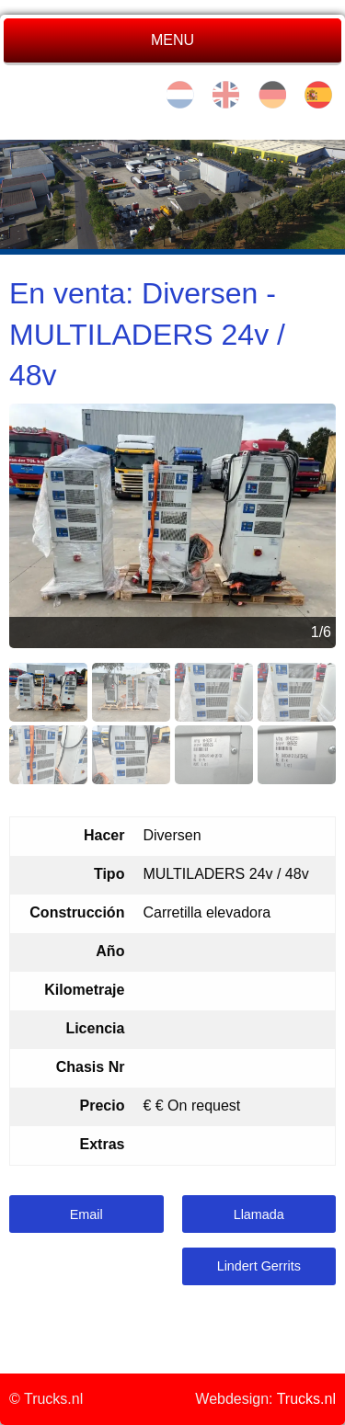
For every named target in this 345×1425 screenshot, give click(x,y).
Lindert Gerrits (259, 1266)
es (318, 94)
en (226, 94)
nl (180, 94)
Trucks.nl (306, 1399)
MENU (172, 40)
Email (86, 1214)
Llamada (259, 1214)
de (272, 94)
